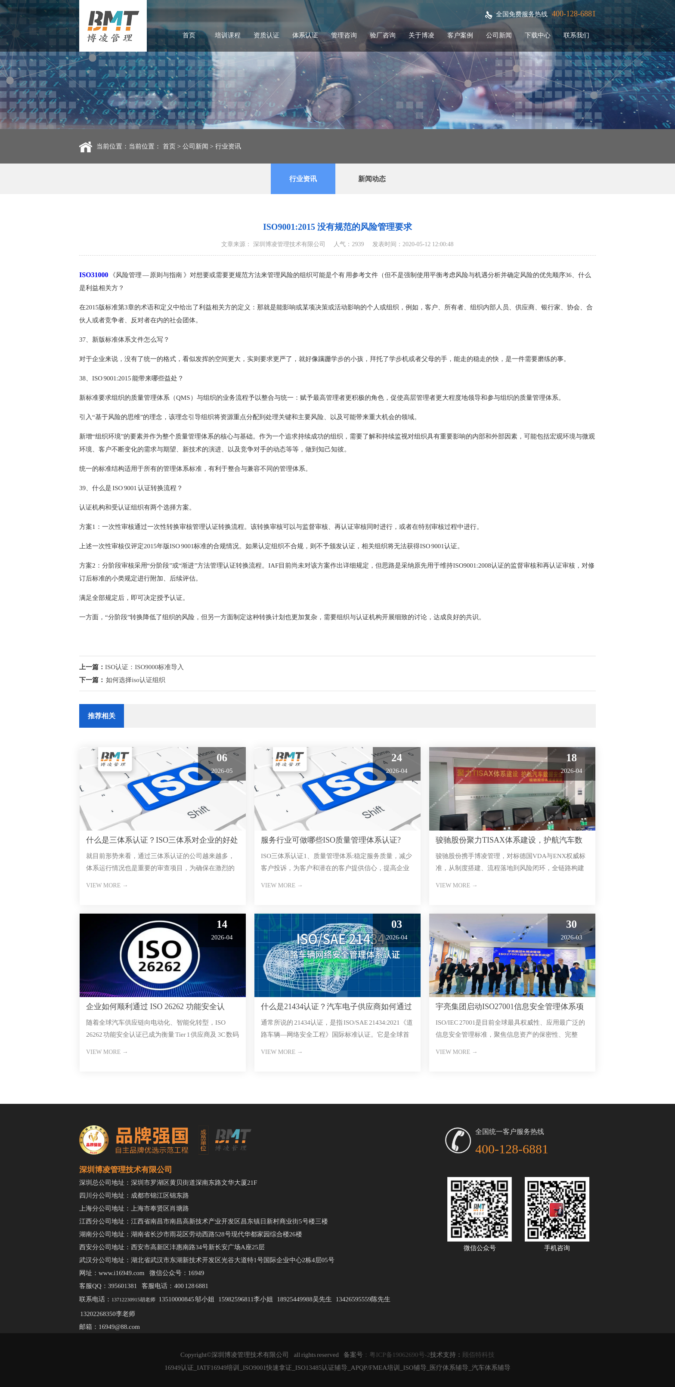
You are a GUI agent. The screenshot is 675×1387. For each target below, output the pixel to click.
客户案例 (460, 35)
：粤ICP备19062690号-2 (396, 1354)
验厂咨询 (383, 35)
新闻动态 (372, 178)
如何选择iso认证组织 (135, 680)
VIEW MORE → (107, 885)
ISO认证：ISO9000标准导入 (144, 667)
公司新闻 (499, 35)
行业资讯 (228, 146)
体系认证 (305, 35)
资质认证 (266, 35)
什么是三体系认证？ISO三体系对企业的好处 (162, 840)
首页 (189, 35)
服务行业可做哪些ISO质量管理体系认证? (331, 840)
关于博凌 (421, 35)
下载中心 (538, 35)
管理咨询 (344, 35)
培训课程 (228, 35)
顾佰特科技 (478, 1354)
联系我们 (576, 35)
